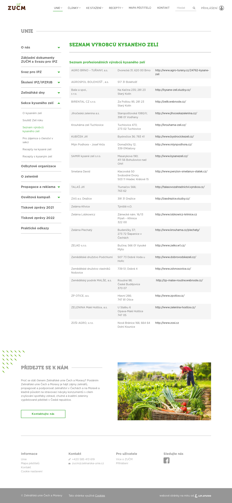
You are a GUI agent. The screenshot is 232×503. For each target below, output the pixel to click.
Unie (53, 7)
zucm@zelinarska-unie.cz (88, 463)
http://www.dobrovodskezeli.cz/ (175, 257)
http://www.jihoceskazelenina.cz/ (176, 113)
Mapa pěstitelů (139, 7)
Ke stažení (91, 7)
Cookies (100, 495)
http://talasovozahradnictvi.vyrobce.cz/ (180, 187)
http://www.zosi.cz (167, 323)
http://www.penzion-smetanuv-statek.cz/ (181, 172)
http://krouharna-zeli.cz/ (170, 125)
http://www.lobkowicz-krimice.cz (176, 215)
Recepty (113, 7)
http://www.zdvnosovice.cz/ (173, 269)
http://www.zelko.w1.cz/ (170, 246)
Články (70, 7)
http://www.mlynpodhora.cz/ (173, 144)
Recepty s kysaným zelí (37, 156)
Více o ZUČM (124, 459)
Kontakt (163, 7)
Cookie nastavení (31, 471)
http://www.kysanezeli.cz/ (171, 156)
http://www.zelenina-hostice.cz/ (175, 308)
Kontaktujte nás (44, 414)
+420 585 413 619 (83, 459)
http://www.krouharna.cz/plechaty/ (177, 230)
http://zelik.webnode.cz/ (170, 102)
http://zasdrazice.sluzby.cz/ (172, 199)
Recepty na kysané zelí (37, 149)
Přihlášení (122, 463)
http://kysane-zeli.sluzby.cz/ (173, 90)
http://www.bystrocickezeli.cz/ (174, 137)
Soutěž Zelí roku (33, 120)
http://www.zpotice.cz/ (169, 296)
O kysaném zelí (32, 113)
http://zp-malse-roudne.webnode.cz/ (179, 281)
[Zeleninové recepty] (43, 51)
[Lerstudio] (203, 495)
